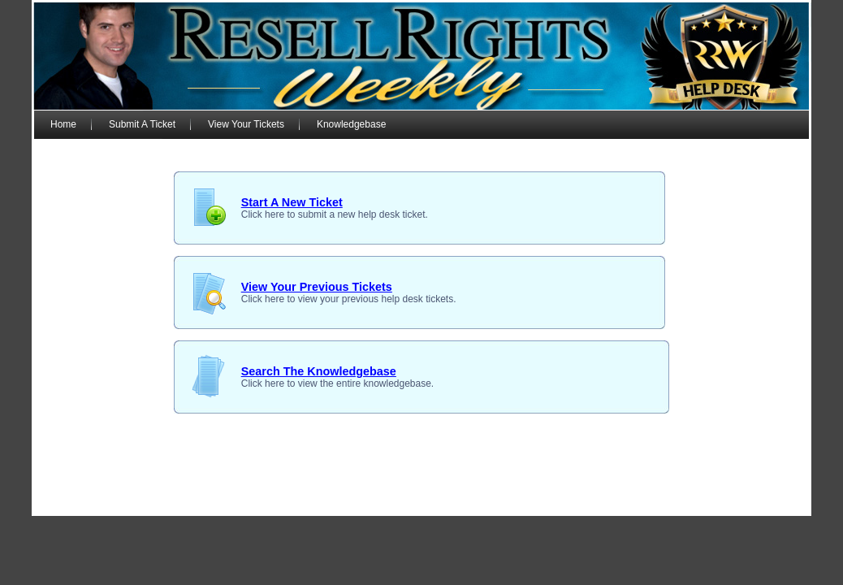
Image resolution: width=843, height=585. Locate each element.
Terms (638, 503)
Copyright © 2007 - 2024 (430, 503)
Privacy (600, 503)
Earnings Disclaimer (534, 503)
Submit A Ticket (142, 124)
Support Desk (232, 503)
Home (63, 124)
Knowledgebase (351, 124)
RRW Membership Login (142, 503)
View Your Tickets (246, 124)
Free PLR (733, 503)
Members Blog (336, 503)
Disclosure (682, 503)
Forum (284, 503)
